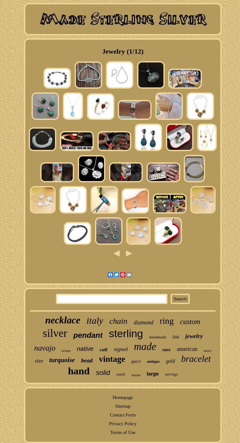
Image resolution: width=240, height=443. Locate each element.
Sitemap (122, 406)
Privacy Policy (123, 423)
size (39, 361)
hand (79, 371)
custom (190, 322)
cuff (104, 349)
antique (153, 361)
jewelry (194, 336)
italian (136, 375)
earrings (171, 374)
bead (86, 360)
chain (118, 321)
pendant (87, 335)
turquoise (62, 360)
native (85, 348)
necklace (62, 320)
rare (166, 349)
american (187, 349)
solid (103, 373)
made (145, 346)
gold (170, 361)
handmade (157, 337)
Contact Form (123, 414)
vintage (112, 359)
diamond (143, 322)
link (175, 337)
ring (167, 321)
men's (208, 350)
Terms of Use (123, 432)
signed (121, 349)
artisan (66, 350)
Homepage (122, 397)
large (153, 374)
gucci (136, 361)
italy (95, 320)
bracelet (196, 359)
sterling (126, 333)
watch (120, 374)
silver (55, 333)
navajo (44, 348)
